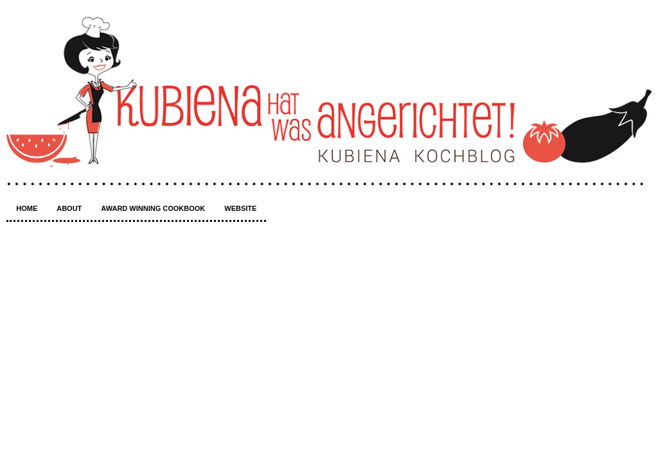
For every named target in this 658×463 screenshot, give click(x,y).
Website (240, 208)
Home (26, 208)
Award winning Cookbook (153, 208)
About (69, 208)
